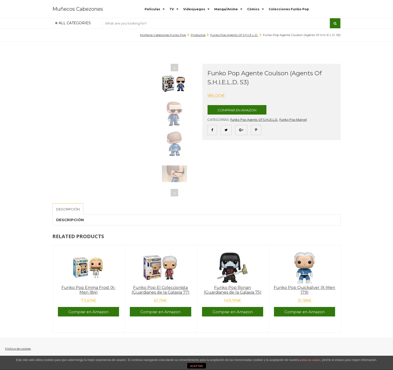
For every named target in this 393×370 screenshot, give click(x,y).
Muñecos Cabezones (77, 9)
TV (171, 9)
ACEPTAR (196, 365)
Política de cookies (18, 348)
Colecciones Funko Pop (289, 9)
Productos (198, 35)
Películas (152, 9)
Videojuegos (194, 9)
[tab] (67, 209)
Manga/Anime (226, 9)
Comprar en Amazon (237, 110)
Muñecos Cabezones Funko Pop (163, 35)
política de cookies (310, 360)
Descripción (68, 209)
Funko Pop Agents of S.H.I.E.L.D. (234, 35)
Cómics (253, 9)
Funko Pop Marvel (293, 119)
